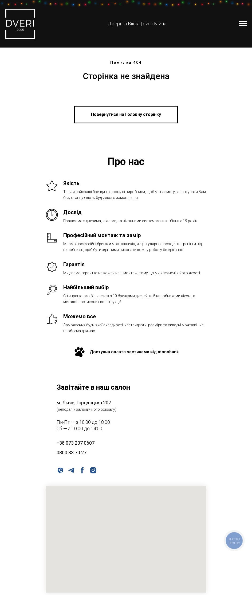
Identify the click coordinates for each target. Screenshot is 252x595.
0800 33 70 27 (71, 452)
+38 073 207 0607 (75, 443)
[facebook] (81, 470)
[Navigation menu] (243, 23)
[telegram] (71, 470)
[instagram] (92, 470)
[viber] (60, 470)
